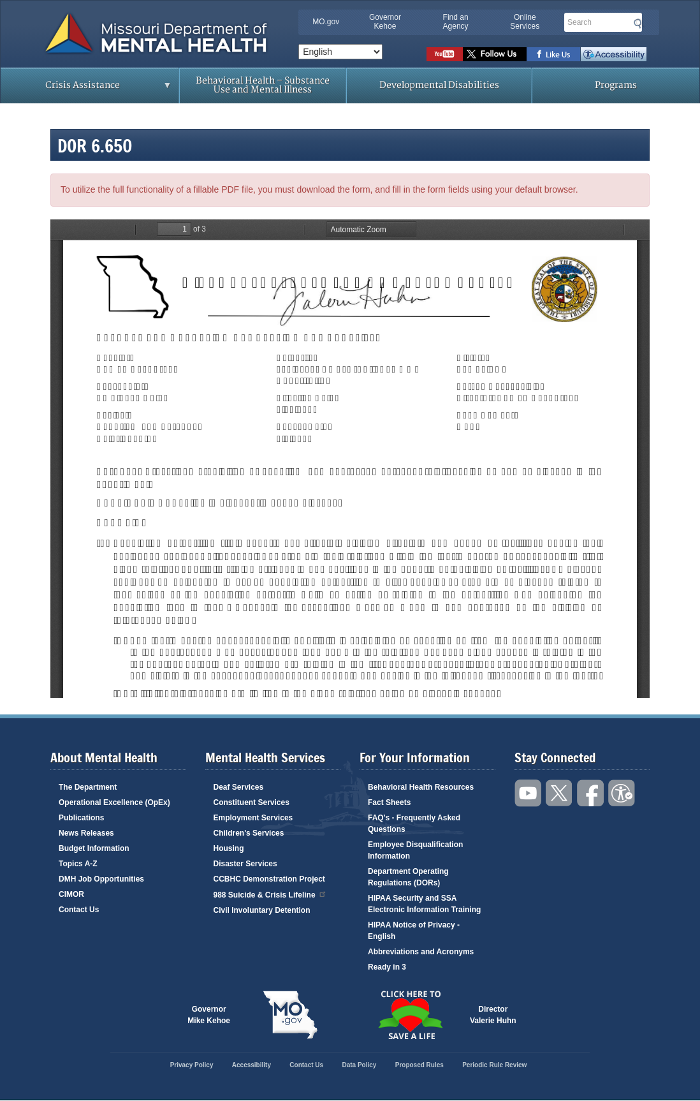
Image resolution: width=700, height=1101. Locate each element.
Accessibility (613, 54)
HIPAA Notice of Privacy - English (414, 930)
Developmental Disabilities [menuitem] (439, 85)
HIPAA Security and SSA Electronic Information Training (424, 904)
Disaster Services (245, 863)
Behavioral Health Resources (421, 787)
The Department (88, 787)
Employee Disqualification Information (415, 850)
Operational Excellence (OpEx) (114, 802)
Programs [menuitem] (616, 85)
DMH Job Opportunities (101, 879)
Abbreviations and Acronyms (421, 951)
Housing (229, 848)
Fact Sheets (389, 802)
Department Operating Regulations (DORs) (408, 877)
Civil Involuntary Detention (262, 910)
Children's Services (249, 833)
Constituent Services (251, 802)
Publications (81, 817)
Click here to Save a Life (410, 1015)
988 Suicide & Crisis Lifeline (270, 894)
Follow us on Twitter (495, 54)
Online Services (524, 22)
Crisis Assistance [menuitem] (86, 89)
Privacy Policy (192, 1064)
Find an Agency (456, 22)
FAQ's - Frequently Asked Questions (414, 823)
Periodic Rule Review (494, 1064)
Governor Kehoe (385, 22)
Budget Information (94, 848)
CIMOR (71, 894)
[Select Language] (340, 51)
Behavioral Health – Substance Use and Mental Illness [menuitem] (263, 85)
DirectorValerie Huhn (493, 1015)
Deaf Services (239, 787)
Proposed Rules (419, 1064)
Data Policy (359, 1064)
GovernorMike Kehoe (208, 1015)
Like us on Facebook (554, 54)
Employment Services (253, 817)
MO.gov (325, 21)
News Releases (86, 833)
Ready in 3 (387, 967)
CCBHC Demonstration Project (269, 879)
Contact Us (79, 909)
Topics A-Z (78, 863)
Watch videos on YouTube (445, 54)
